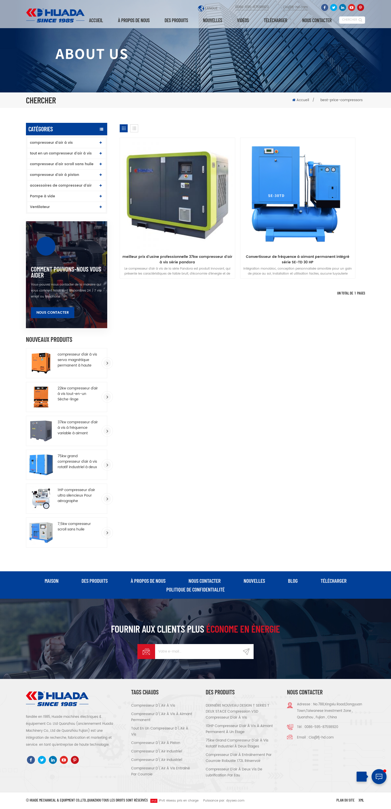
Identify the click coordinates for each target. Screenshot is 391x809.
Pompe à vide (42, 196)
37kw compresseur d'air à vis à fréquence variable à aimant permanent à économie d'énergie (78, 428)
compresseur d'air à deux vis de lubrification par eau (234, 773)
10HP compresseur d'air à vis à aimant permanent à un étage (239, 729)
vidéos (243, 20)
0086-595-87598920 (252, 7)
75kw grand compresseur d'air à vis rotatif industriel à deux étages (77, 461)
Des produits (176, 20)
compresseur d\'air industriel (156, 752)
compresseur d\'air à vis (153, 706)
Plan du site (345, 800)
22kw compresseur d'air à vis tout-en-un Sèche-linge (78, 394)
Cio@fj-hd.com (295, 7)
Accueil (96, 20)
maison (51, 581)
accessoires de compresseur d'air (61, 185)
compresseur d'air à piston (54, 175)
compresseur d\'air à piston (155, 743)
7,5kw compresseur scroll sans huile (74, 526)
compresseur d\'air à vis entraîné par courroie (160, 772)
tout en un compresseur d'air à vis (61, 153)
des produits (94, 581)
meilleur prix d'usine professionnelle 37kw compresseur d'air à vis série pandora (159, 222)
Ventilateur (40, 207)
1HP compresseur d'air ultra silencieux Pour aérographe (76, 495)
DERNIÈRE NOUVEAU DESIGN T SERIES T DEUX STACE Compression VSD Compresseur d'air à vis (237, 712)
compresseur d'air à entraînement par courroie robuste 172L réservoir (239, 758)
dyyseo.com (235, 801)
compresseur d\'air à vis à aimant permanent (161, 717)
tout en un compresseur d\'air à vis (159, 732)
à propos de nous (134, 20)
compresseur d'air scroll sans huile (62, 164)
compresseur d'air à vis (51, 143)
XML (361, 800)
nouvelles (212, 20)
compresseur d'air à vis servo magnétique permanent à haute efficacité (77, 360)
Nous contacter (317, 20)
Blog (293, 581)
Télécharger (275, 20)
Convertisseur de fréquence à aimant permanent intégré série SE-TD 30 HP (242, 222)
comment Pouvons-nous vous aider (66, 272)
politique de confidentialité (195, 590)
